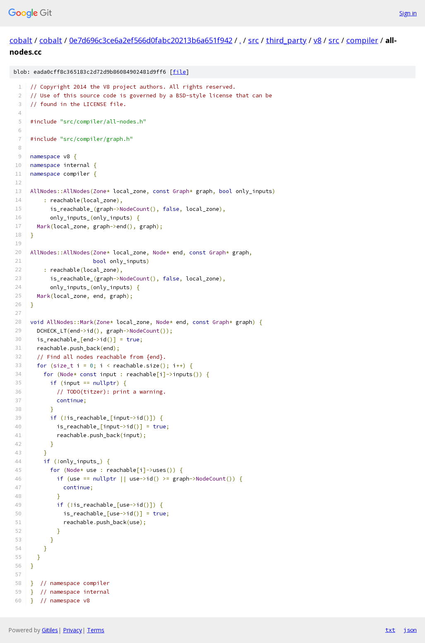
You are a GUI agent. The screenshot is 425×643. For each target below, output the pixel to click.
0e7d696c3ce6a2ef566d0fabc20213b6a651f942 (150, 40)
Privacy (72, 630)
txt (390, 629)
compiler (362, 40)
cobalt (21, 40)
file (179, 71)
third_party (286, 40)
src (253, 40)
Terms (95, 630)
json (410, 629)
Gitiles (50, 630)
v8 (317, 40)
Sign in (408, 13)
